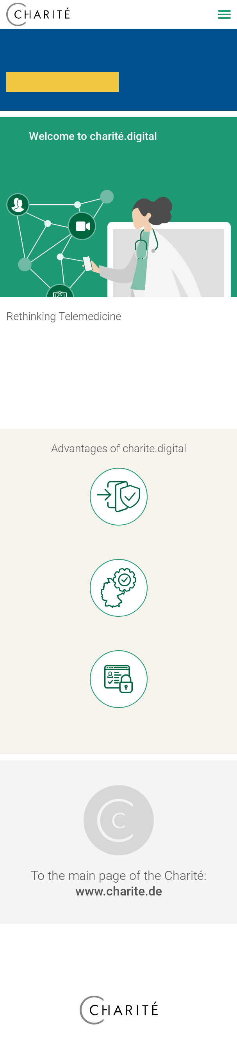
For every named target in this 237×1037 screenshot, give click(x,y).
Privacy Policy (118, 954)
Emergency (119, 942)
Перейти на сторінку (62, 81)
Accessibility (118, 977)
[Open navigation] (224, 14)
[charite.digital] (37, 14)
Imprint (119, 965)
